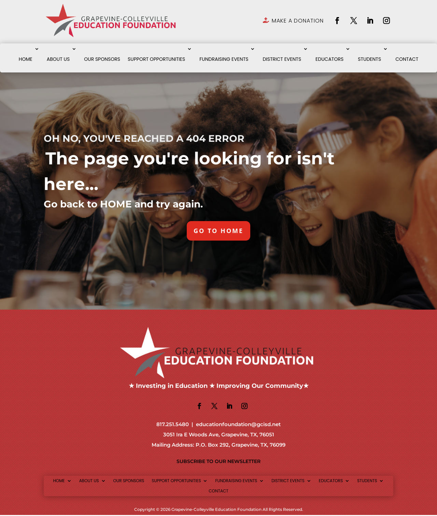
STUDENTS (369, 59)
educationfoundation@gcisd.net (238, 425)
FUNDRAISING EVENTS (223, 59)
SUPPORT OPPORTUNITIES (156, 59)
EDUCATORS (329, 59)
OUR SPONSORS (102, 59)
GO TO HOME (219, 231)
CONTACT (406, 59)
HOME (25, 59)
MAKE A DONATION (298, 21)
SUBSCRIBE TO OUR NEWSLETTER (218, 462)
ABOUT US (58, 59)
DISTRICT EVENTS (282, 59)
